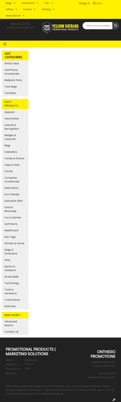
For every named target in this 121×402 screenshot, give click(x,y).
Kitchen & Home (14, 243)
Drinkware (28, 3)
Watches (10, 306)
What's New (11, 63)
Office (9, 9)
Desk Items (11, 188)
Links (27, 368)
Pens (7, 260)
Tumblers (10, 93)
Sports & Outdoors (10, 268)
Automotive (11, 118)
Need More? (13, 15)
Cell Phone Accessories (11, 72)
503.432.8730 (20, 24)
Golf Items (10, 224)
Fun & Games (12, 217)
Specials (11, 373)
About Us (11, 364)
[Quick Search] (97, 25)
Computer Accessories (11, 179)
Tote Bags (10, 86)
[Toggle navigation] (5, 44)
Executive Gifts (13, 201)
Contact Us (11, 332)
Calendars (10, 152)
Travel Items (12, 300)
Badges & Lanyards (10, 137)
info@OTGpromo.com (20, 27)
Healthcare (11, 230)
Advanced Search (10, 323)
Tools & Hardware (10, 291)
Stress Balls (11, 276)
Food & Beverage (10, 209)
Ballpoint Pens (13, 80)
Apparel (9, 112)
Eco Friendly (11, 194)
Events (27, 9)
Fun (47, 3)
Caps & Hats (12, 165)
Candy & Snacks (14, 158)
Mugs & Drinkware (10, 251)
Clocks (8, 171)
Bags (9, 3)
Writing (46, 9)
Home (9, 360)
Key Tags (10, 237)
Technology (11, 283)
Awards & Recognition (11, 127)
